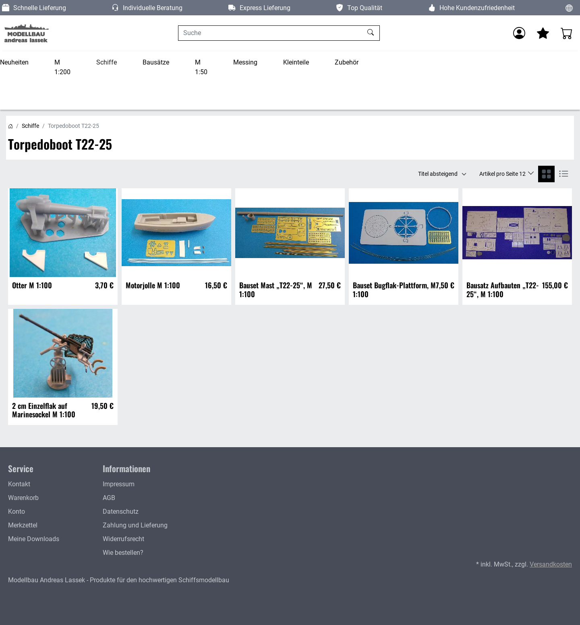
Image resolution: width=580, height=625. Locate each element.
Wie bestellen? (123, 552)
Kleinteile (296, 62)
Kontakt (19, 484)
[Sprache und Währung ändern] (569, 7)
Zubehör (346, 62)
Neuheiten (14, 62)
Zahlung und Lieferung (135, 525)
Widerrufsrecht (123, 539)
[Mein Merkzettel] (543, 33)
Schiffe (106, 62)
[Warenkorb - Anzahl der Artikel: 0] (566, 33)
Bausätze (156, 62)
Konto (16, 511)
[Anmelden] (519, 33)
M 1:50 (201, 67)
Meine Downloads (33, 539)
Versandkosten (551, 564)
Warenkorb (23, 498)
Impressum (119, 484)
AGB (109, 498)
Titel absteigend (438, 174)
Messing (245, 62)
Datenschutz (121, 511)
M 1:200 (62, 67)
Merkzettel (22, 525)
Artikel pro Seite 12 (503, 174)
